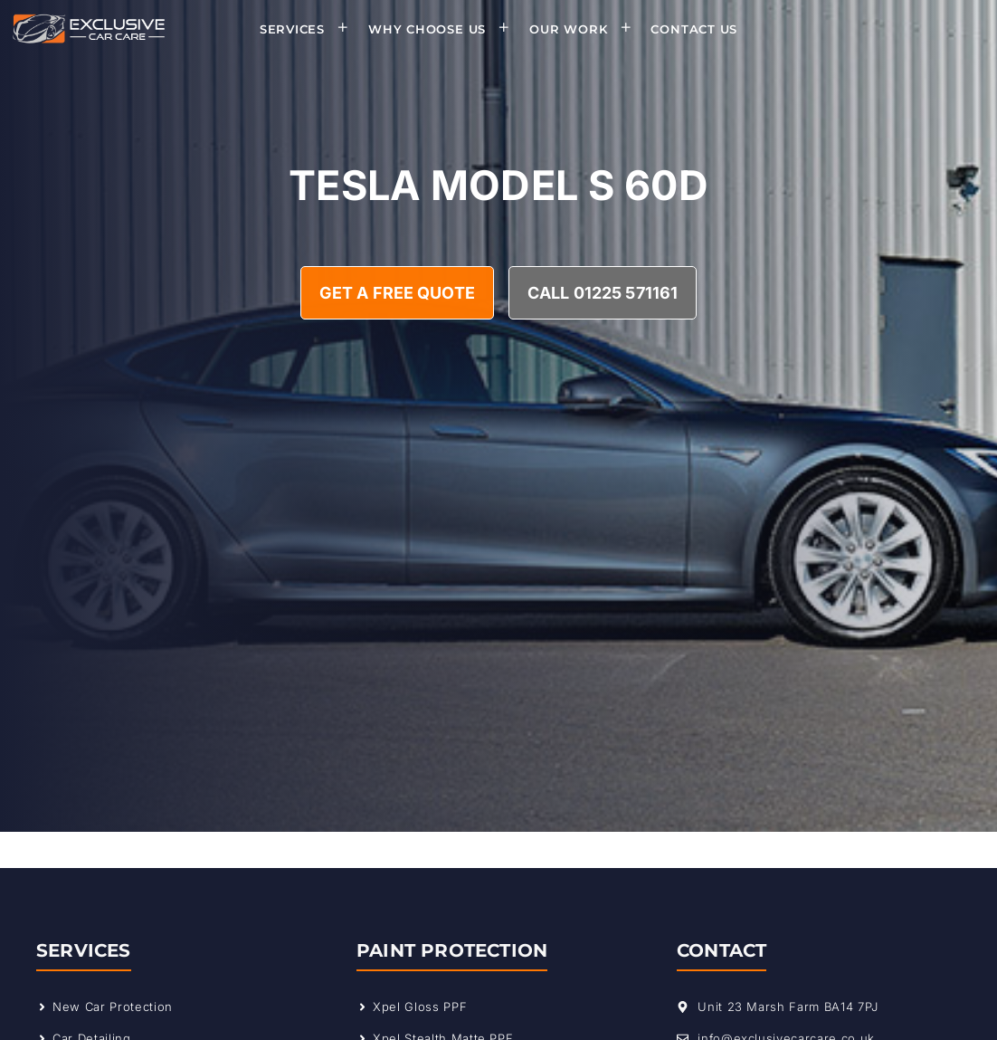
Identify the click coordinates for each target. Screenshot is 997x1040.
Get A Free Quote (397, 292)
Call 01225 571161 (602, 292)
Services (310, 29)
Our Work (585, 29)
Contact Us (693, 29)
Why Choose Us (444, 29)
